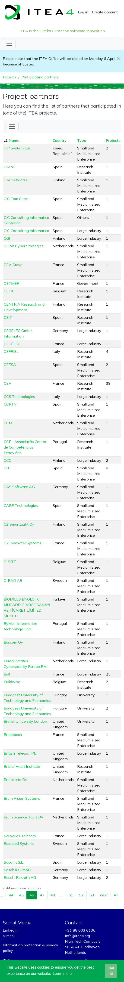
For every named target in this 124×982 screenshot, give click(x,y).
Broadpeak (13, 734)
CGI (7, 238)
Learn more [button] (62, 974)
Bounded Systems (19, 843)
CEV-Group (13, 264)
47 (42, 895)
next (104, 895)
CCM (8, 423)
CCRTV (10, 404)
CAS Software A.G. (19, 486)
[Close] (118, 58)
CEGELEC (12, 343)
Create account (105, 12)
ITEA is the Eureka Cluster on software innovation (62, 30)
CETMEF (11, 283)
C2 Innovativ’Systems (22, 543)
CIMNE (10, 166)
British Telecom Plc (20, 753)
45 (21, 895)
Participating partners (40, 77)
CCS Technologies (19, 396)
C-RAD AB (13, 580)
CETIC (9, 291)
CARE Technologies (21, 505)
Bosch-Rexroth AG (20, 877)
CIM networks (16, 180)
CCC (7, 460)
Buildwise (12, 681)
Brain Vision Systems (22, 798)
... (62, 895)
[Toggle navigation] (9, 43)
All (116, 895)
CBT (7, 468)
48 (52, 895)
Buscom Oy (13, 642)
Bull (7, 674)
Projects (9, 77)
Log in (83, 12)
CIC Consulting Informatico (26, 230)
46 (31, 895)
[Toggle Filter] (12, 126)
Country (60, 140)
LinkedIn (10, 930)
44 (11, 895)
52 (81, 895)
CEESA (10, 364)
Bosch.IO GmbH (17, 869)
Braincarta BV (15, 779)
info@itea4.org (77, 935)
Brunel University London (25, 721)
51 (71, 895)
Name (14, 140)
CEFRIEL (11, 351)
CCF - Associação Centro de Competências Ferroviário (25, 447)
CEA (7, 383)
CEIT (8, 317)
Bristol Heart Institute (22, 766)
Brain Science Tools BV (23, 817)
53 (91, 895)
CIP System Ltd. (17, 148)
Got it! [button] (111, 971)
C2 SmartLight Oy (19, 524)
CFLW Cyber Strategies (24, 246)
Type (81, 140)
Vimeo (8, 935)
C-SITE (10, 561)
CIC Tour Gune (16, 198)
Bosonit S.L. (14, 862)
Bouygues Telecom (20, 835)
